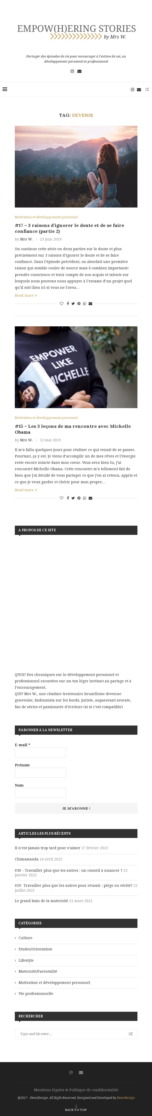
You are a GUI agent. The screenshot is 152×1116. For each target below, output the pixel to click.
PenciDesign (126, 1098)
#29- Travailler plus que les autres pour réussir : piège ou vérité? (73, 886)
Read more (26, 296)
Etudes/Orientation (35, 949)
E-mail (22, 745)
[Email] (79, 71)
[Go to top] (76, 1110)
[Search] (146, 89)
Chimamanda (27, 859)
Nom (19, 785)
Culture (25, 938)
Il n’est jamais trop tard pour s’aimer (47, 848)
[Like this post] (61, 304)
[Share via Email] (90, 304)
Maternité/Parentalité (38, 972)
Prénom (22, 765)
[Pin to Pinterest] (78, 304)
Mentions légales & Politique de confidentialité (76, 1090)
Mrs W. (26, 239)
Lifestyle (26, 960)
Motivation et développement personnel (54, 983)
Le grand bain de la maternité (41, 901)
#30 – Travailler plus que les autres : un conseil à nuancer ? (68, 870)
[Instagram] (72, 71)
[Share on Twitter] (73, 304)
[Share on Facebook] (68, 304)
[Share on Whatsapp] (84, 304)
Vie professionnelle (36, 994)
